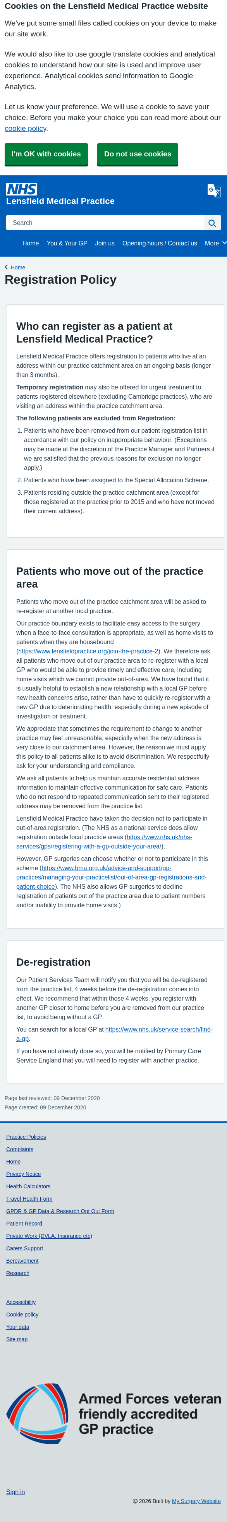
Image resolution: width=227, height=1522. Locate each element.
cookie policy (25, 128)
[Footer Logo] (113, 1426)
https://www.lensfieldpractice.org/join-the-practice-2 (88, 651)
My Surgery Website (196, 1501)
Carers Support (24, 1248)
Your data (17, 1327)
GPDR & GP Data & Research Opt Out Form (60, 1211)
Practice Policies (26, 1137)
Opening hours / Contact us (159, 243)
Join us (105, 243)
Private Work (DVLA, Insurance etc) (49, 1236)
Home (30, 243)
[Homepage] (105, 194)
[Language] (214, 191)
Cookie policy (22, 1314)
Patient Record (24, 1223)
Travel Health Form (29, 1198)
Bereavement (22, 1260)
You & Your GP (67, 243)
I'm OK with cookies (46, 154)
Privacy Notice (23, 1174)
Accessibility (21, 1302)
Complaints (19, 1149)
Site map (17, 1339)
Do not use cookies (137, 154)
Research (17, 1273)
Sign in (15, 1492)
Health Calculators (28, 1186)
